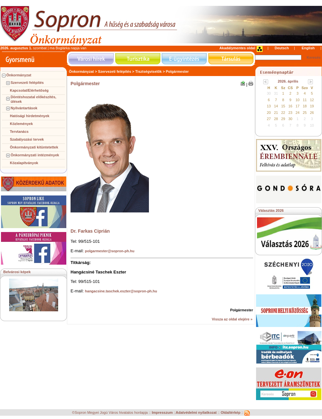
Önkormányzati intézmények (34, 155)
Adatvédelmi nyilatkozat (196, 413)
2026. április (288, 81)
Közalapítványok (24, 163)
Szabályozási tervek (27, 139)
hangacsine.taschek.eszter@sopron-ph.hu (121, 291)
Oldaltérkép (231, 413)
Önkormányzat (18, 75)
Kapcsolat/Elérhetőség (29, 90)
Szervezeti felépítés (27, 83)
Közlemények (21, 124)
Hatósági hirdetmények (29, 116)
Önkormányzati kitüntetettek (34, 147)
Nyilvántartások (23, 108)
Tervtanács (19, 131)
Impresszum (163, 413)
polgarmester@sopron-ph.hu (109, 251)
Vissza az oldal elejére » (232, 319)
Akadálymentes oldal (237, 48)
